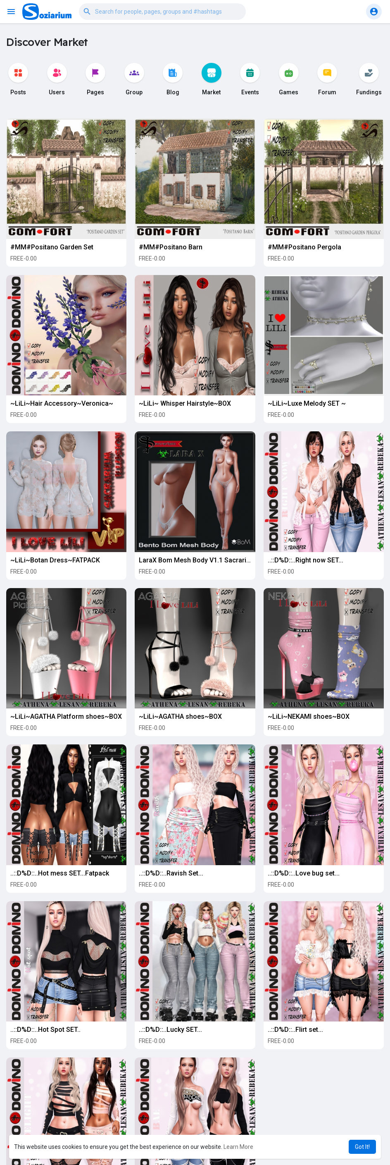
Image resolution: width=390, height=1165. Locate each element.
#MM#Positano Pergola (304, 247)
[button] (162, 11)
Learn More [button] (238, 1146)
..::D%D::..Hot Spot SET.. (45, 1029)
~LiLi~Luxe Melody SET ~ (307, 403)
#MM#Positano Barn (170, 247)
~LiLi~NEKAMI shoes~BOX (309, 716)
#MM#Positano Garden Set (51, 247)
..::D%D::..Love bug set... (304, 873)
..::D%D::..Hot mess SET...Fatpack (59, 873)
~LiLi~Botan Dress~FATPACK (55, 560)
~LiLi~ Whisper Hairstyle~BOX (185, 403)
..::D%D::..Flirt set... (295, 1029)
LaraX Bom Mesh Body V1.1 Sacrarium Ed (202, 560)
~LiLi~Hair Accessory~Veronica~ (61, 403)
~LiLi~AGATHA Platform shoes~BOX (66, 716)
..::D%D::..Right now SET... (305, 560)
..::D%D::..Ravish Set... (171, 873)
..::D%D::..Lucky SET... (170, 1029)
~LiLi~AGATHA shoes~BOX (180, 716)
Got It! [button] (362, 1146)
